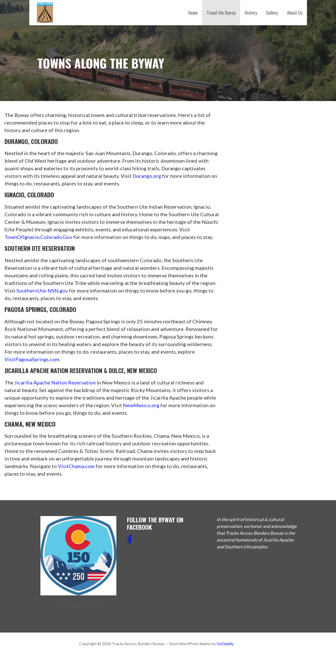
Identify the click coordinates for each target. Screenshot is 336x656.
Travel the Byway (221, 12)
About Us (294, 12)
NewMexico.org (141, 405)
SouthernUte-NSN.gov (42, 290)
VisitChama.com (76, 466)
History (251, 12)
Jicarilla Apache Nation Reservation (55, 382)
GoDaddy (225, 643)
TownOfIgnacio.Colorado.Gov (38, 237)
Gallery (272, 12)
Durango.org (147, 176)
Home (193, 12)
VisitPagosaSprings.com (32, 359)
